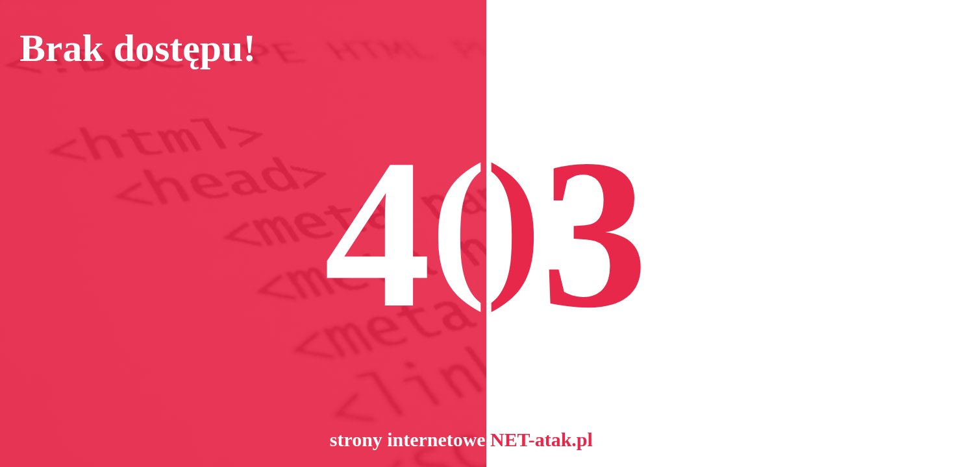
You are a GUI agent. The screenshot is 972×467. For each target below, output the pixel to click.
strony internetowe (408, 439)
